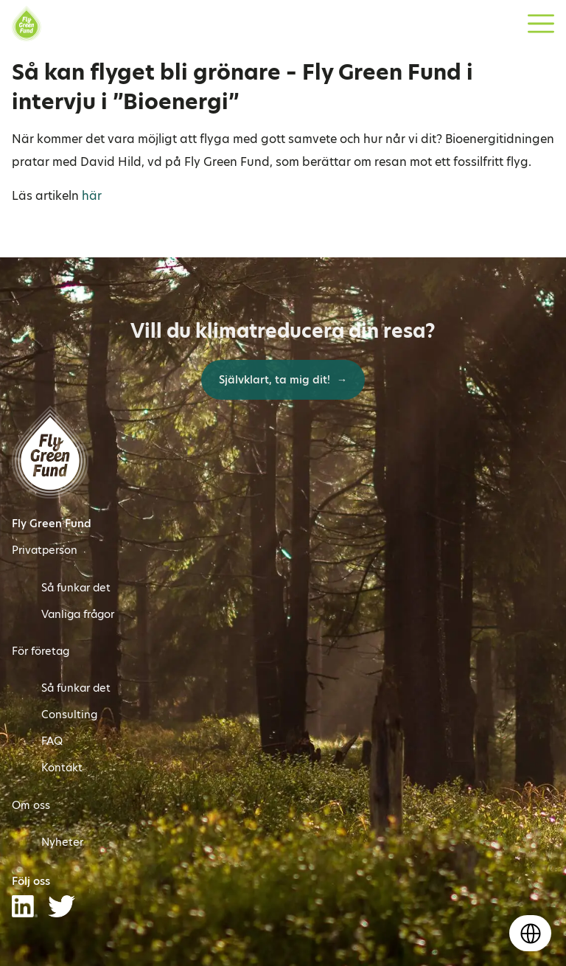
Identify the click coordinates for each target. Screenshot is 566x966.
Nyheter (62, 842)
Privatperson (44, 550)
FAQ (52, 741)
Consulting (69, 714)
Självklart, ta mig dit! (276, 379)
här (92, 195)
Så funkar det (76, 587)
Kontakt (62, 767)
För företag (40, 651)
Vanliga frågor (77, 614)
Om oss (31, 805)
